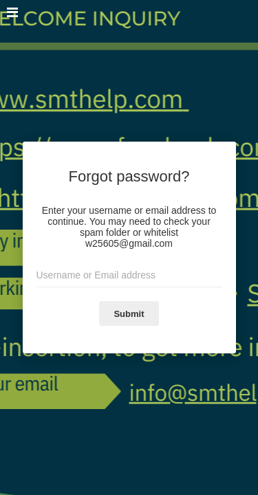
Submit (129, 314)
